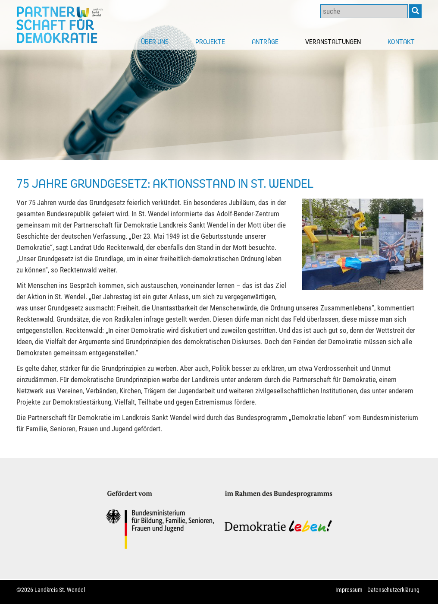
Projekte (210, 41)
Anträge (265, 41)
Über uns (155, 41)
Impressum (349, 589)
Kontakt (401, 41)
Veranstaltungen (333, 41)
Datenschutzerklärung (393, 589)
